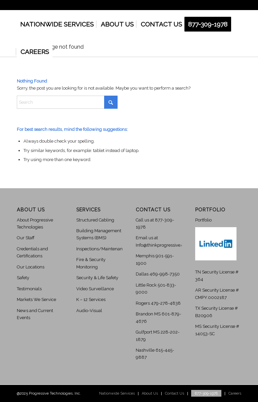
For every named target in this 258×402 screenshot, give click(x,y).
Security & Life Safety (97, 277)
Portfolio (203, 219)
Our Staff (26, 237)
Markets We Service (36, 299)
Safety (23, 277)
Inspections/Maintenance (101, 248)
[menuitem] (57, 24)
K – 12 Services (90, 299)
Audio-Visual (89, 310)
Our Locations (30, 266)
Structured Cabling (95, 219)
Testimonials (29, 288)
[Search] (67, 102)
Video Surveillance (95, 288)
